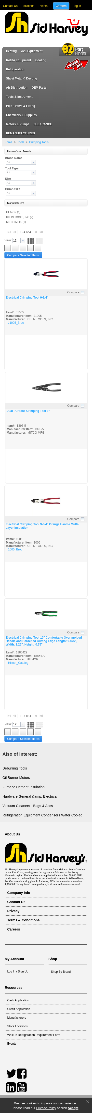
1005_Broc (15, 549)
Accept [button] (73, 1108)
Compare (73, 292)
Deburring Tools (14, 768)
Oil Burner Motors (16, 778)
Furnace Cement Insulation (23, 787)
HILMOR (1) (13, 212)
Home (8, 142)
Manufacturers (16, 1017)
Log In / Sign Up (17, 971)
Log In (77, 6)
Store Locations (17, 1026)
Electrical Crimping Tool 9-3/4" (27, 297)
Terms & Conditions (23, 920)
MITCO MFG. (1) (16, 222)
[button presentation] (33, 162)
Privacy (13, 911)
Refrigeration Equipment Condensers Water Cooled (42, 815)
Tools (20, 142)
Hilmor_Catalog (18, 663)
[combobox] (21, 162)
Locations (28, 6)
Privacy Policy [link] (46, 1108)
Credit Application (18, 1009)
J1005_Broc (16, 322)
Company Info (18, 893)
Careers (61, 6)
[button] (73, 23)
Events (43, 6)
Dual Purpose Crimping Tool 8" (28, 411)
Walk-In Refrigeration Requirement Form (33, 1035)
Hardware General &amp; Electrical (29, 796)
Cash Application (18, 1000)
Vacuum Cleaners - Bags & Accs (27, 806)
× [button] (88, 1101)
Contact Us (10, 6)
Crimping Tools (38, 142)
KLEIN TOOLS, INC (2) (19, 217)
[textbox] (18, 162)
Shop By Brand (61, 971)
